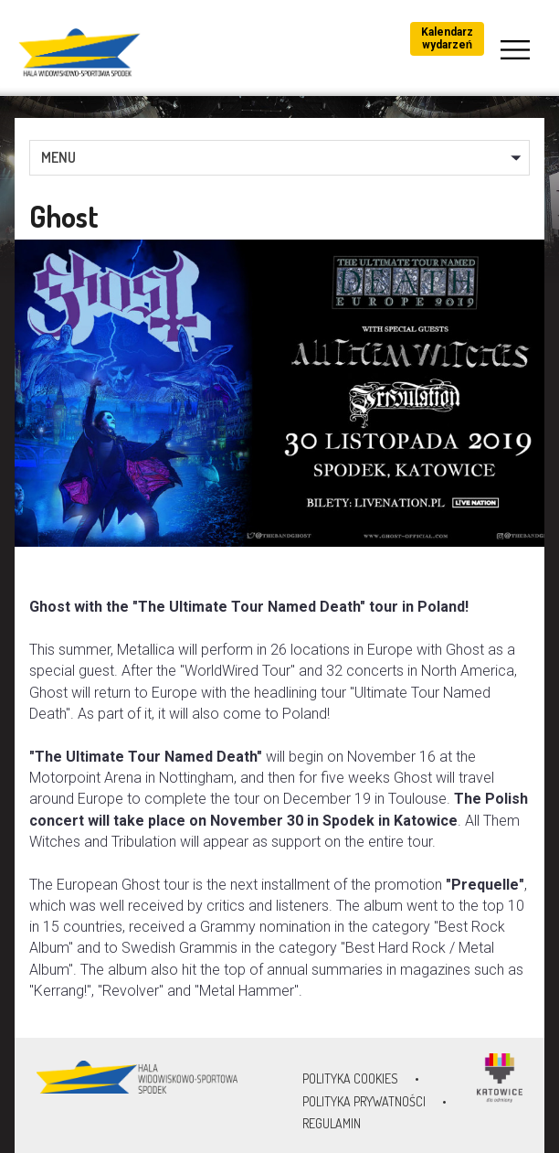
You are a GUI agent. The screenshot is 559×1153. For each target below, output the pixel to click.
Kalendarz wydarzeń (447, 38)
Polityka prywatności (364, 1101)
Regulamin (331, 1123)
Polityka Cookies (350, 1078)
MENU (58, 157)
